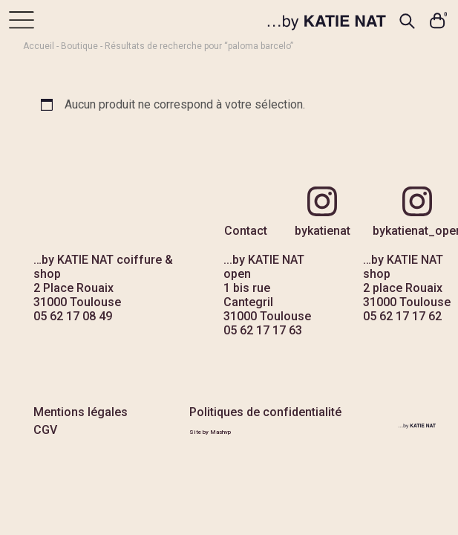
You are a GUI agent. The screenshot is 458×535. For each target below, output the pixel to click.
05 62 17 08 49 (72, 316)
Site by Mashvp (210, 432)
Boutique (79, 46)
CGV (45, 430)
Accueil (38, 46)
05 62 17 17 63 (262, 330)
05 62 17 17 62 (402, 316)
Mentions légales (80, 412)
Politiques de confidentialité (265, 412)
